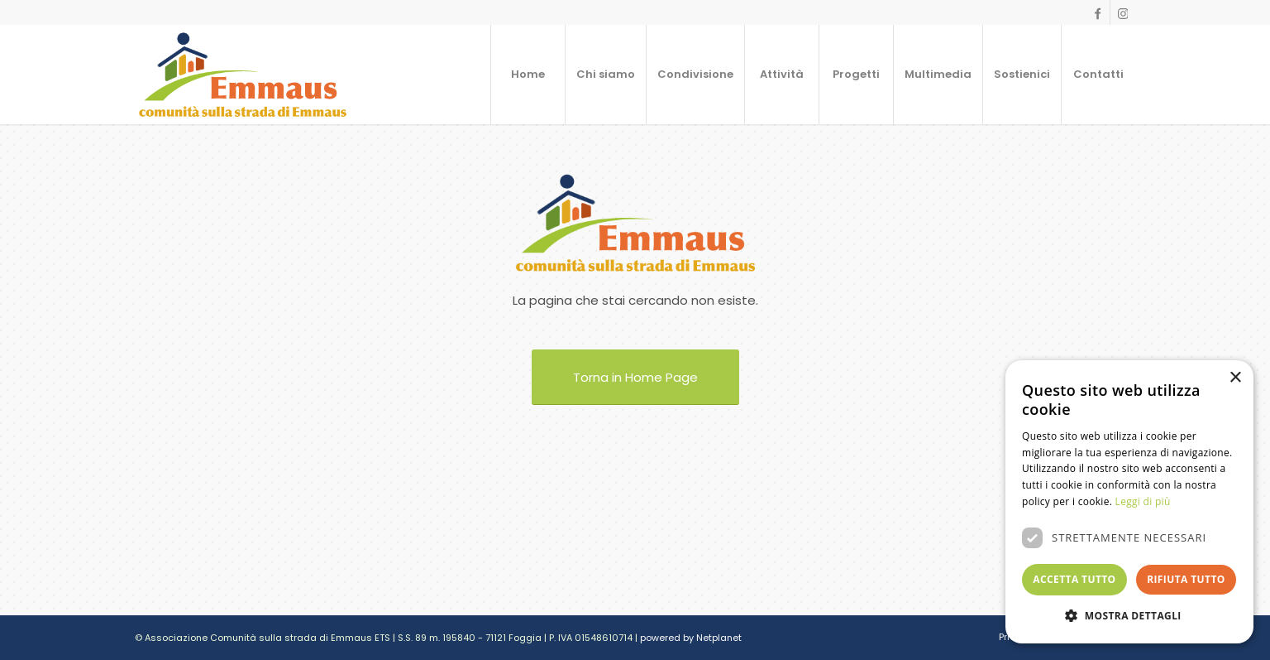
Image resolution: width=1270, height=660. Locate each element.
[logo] (242, 74)
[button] (1129, 616)
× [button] (1235, 378)
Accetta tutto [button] (1074, 579)
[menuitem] (527, 74)
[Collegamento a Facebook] (1098, 12)
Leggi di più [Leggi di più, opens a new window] (1143, 501)
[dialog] (1129, 501)
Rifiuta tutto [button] (1186, 579)
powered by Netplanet (691, 637)
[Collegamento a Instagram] (1122, 12)
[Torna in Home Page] (635, 377)
